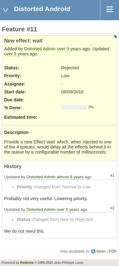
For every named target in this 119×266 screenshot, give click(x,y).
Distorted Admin (40, 48)
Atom (100, 251)
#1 (112, 175)
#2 (112, 208)
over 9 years (69, 48)
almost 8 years (70, 176)
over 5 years (16, 53)
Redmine (27, 262)
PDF (113, 251)
